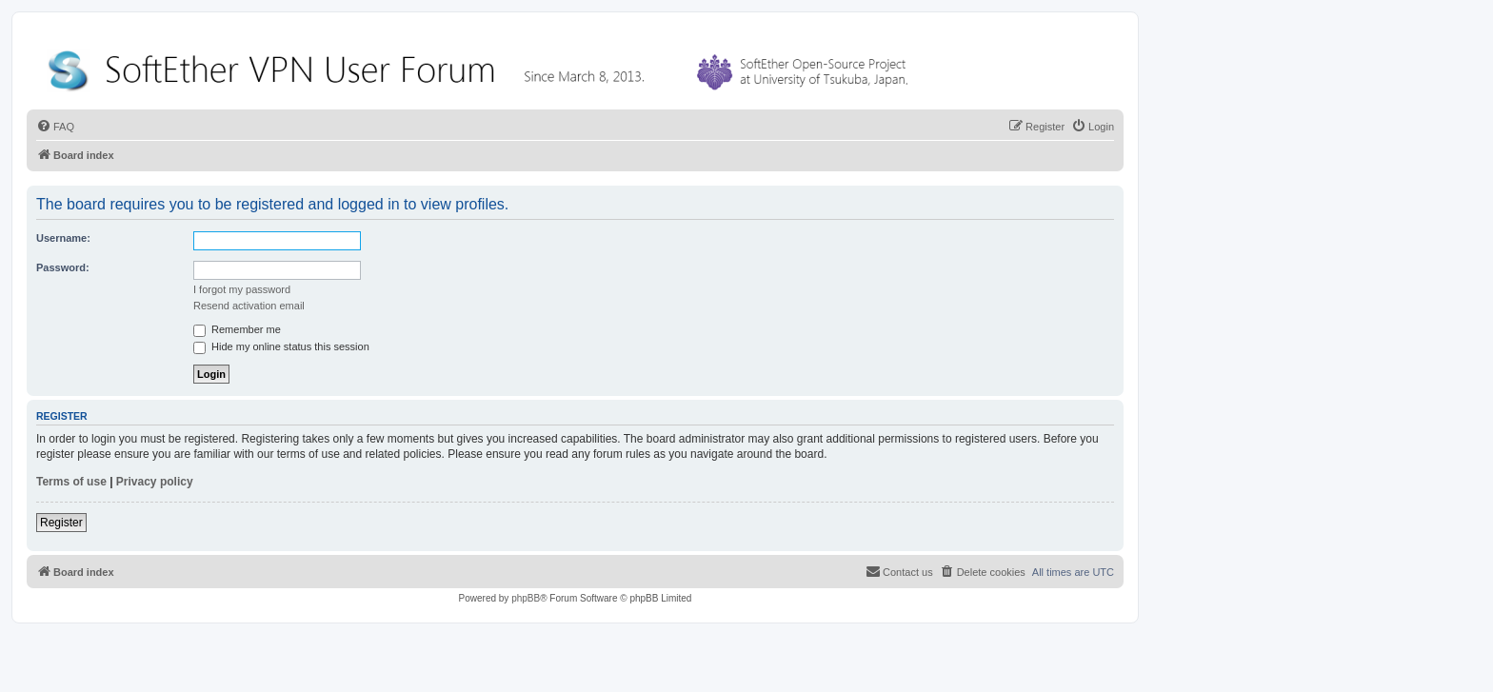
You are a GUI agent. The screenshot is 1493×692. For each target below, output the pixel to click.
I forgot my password (241, 289)
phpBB (525, 598)
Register (61, 522)
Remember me (237, 329)
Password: (63, 267)
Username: (63, 238)
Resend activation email (249, 305)
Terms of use (71, 481)
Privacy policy (154, 481)
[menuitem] (55, 126)
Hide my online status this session (281, 346)
